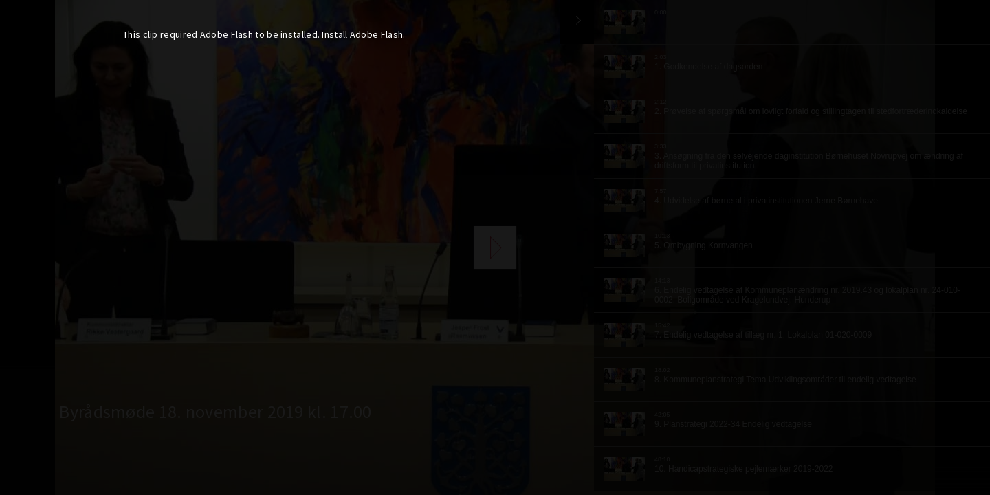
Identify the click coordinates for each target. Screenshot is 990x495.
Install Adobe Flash (362, 34)
